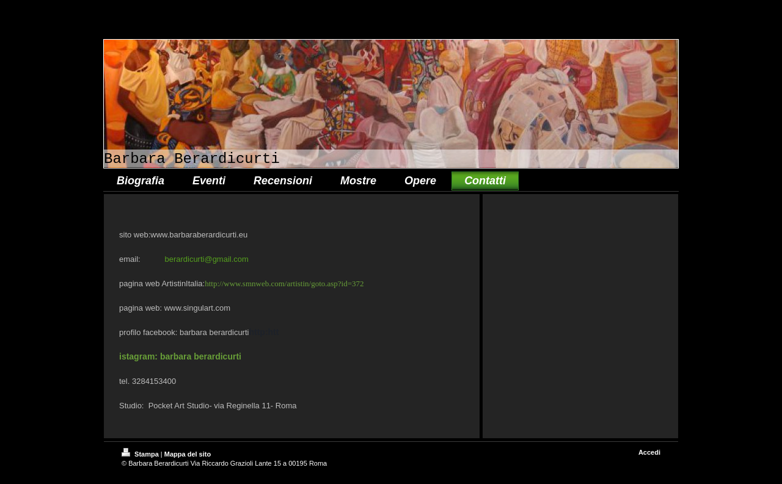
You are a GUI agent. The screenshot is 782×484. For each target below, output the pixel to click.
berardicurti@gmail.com (206, 259)
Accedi (649, 452)
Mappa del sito (187, 454)
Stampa (141, 454)
